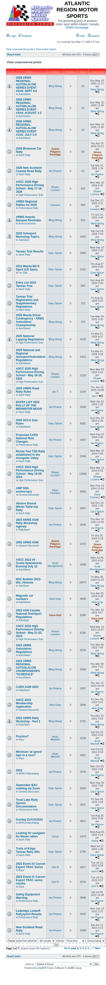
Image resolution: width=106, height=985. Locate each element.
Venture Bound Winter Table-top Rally (27, 507)
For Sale (23, 272)
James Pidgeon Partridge (55, 151)
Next (97, 948)
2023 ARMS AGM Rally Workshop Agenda (27, 523)
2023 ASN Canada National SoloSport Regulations (28, 614)
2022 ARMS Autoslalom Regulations (24, 649)
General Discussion (29, 494)
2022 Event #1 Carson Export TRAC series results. (30, 880)
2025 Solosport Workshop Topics (28, 235)
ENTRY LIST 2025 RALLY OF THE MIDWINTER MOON (29, 405)
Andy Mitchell (55, 738)
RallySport (24, 529)
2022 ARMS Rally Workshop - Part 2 (28, 719)
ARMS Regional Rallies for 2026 (26, 203)
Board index (14, 54)
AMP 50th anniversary (24, 490)
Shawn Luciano (55, 188)
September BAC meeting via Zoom (28, 786)
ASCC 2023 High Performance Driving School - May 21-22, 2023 (30, 631)
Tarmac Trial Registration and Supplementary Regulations (27, 301)
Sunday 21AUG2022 (29, 819)
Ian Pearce (55, 170)
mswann (55, 204)
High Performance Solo (31, 195)
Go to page (70, 948)
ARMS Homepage (77, 27)
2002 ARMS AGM (27, 542)
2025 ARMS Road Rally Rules (27, 390)
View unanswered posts (19, 49)
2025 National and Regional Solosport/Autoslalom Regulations (31, 355)
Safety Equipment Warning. (28, 896)
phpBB (41, 968)
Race (21, 739)
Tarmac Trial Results (30, 251)
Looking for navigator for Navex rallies (30, 834)
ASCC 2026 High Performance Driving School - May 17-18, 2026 (30, 186)
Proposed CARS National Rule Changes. (27, 438)
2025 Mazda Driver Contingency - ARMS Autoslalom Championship (30, 320)
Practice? (22, 736)
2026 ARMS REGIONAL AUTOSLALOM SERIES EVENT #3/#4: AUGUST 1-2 (28, 106)
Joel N (55, 867)
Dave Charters (55, 491)
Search (94, 35)
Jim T (55, 391)
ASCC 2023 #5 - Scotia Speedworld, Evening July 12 (29, 563)
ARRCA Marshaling (28, 773)
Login (11, 35)
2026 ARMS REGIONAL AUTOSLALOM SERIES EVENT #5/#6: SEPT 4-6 (26, 84)
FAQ (80, 35)
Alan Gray (55, 598)
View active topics (46, 49)
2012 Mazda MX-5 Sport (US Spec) (27, 268)
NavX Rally (24, 155)
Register (25, 35)
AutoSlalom (24, 94)
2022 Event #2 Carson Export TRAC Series (30, 865)
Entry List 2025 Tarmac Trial (26, 284)
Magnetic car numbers (24, 597)
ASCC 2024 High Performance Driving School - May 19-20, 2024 (30, 472)
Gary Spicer (55, 252)
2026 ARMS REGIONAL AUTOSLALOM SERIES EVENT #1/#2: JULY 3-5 (26, 128)
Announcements (27, 223)
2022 (19, 770)
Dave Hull (55, 615)
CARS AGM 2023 (27, 687)
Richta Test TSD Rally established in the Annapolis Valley (30, 455)
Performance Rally (28, 208)
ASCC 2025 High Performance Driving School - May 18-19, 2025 (30, 373)
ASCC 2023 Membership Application (24, 703)
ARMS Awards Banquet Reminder (28, 218)
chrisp (55, 836)
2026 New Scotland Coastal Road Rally (29, 169)
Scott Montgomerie (55, 564)
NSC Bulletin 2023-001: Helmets (28, 581)
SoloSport (24, 240)
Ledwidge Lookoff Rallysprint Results (29, 912)
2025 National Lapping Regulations (30, 337)
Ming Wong (55, 86)
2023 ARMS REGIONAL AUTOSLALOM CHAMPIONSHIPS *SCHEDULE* (28, 667)
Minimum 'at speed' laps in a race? (29, 753)
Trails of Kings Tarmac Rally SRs (28, 850)
